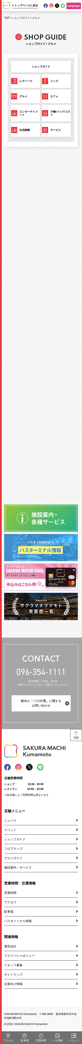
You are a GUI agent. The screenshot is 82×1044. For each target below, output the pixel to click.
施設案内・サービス (18, 867)
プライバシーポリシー (19, 955)
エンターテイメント (28, 113)
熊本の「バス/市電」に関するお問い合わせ (41, 703)
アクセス (10, 902)
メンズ (54, 81)
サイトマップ (13, 974)
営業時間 (10, 893)
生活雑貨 (24, 130)
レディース (26, 81)
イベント (10, 830)
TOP (6, 17)
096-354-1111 (41, 672)
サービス (55, 130)
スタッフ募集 (13, 965)
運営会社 (10, 946)
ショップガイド (21, 17)
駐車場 (8, 911)
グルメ (36, 17)
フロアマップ (13, 848)
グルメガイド (13, 858)
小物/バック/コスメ (60, 113)
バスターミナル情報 (18, 921)
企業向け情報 (13, 984)
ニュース (10, 820)
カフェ (54, 96)
